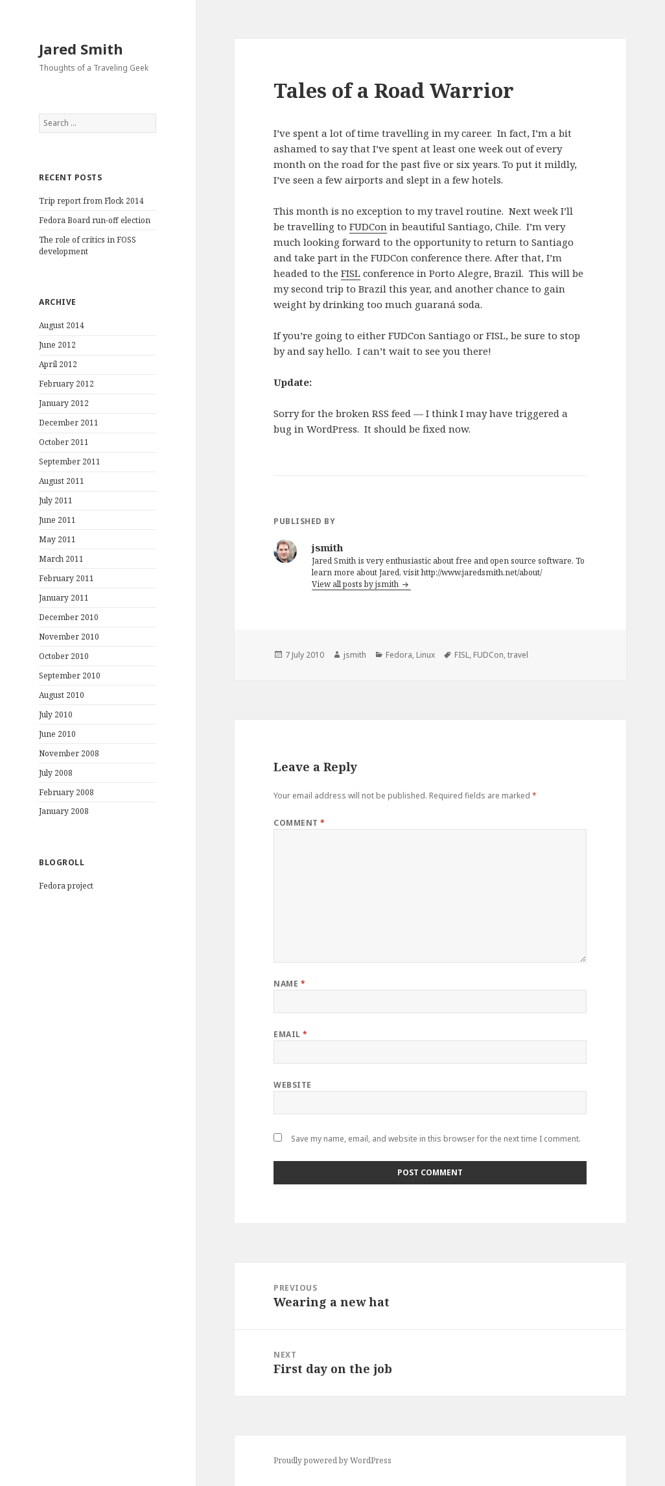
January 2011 (64, 597)
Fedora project (66, 885)
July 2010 (56, 714)
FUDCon (368, 226)
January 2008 (64, 811)
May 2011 (57, 539)
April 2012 (58, 364)
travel (518, 654)
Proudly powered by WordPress (332, 1460)
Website (292, 1084)
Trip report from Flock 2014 (91, 200)
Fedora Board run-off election (94, 220)
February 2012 (66, 383)
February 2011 (66, 578)
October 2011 (64, 442)
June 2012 (57, 344)
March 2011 (61, 558)
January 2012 (64, 403)
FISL (350, 273)
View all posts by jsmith (356, 584)
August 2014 (61, 325)
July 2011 (56, 500)
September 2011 (69, 461)
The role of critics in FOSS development (87, 245)
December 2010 (69, 617)
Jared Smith (81, 48)
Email (290, 1034)
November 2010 (69, 636)
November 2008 (69, 753)
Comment (299, 822)
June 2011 (57, 519)
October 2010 (64, 656)
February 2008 (66, 792)
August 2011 (61, 480)
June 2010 (57, 733)
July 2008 (56, 772)
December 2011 (69, 422)
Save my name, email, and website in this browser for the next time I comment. (436, 1138)
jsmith (355, 654)
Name (289, 983)
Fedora (399, 654)
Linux (425, 654)
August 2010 (61, 695)
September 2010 (69, 675)
